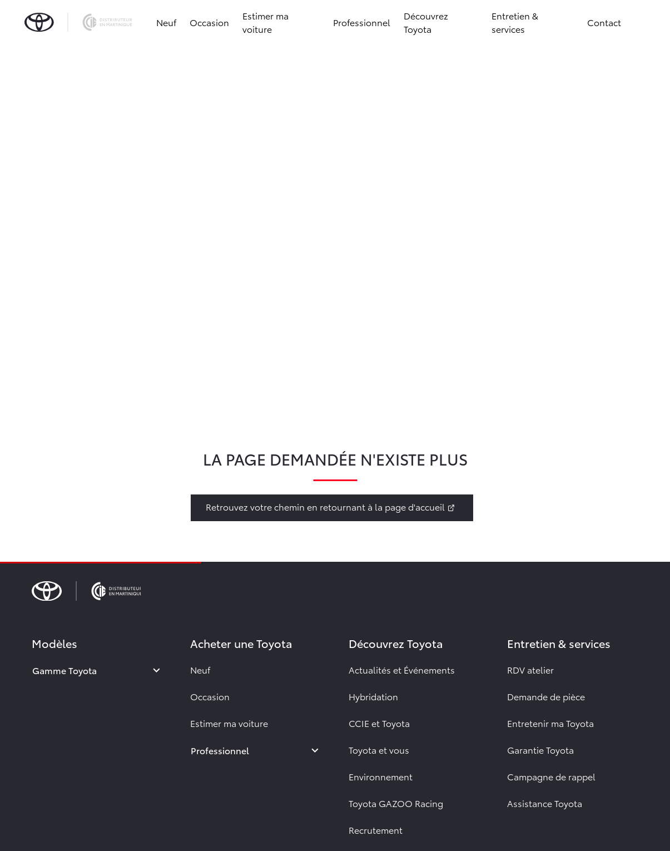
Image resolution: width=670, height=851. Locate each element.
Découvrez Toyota (426, 22)
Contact (604, 22)
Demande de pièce (546, 696)
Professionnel (361, 22)
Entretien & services (515, 22)
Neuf (166, 22)
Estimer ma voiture (265, 22)
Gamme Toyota (64, 670)
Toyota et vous (379, 749)
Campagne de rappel (551, 776)
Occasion (209, 22)
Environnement (381, 776)
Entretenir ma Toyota (550, 722)
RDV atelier (530, 669)
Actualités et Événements (402, 669)
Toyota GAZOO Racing (396, 802)
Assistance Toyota (544, 802)
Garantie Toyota (540, 749)
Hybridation (373, 696)
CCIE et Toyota (379, 722)
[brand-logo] (78, 22)
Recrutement (376, 829)
